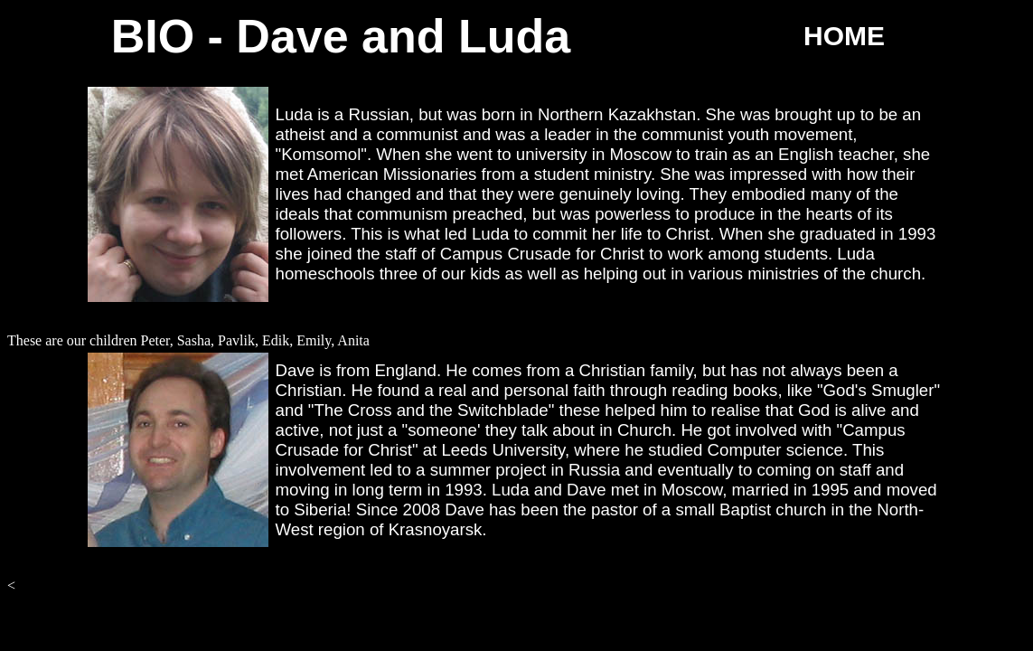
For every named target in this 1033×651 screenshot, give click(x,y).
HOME (844, 36)
